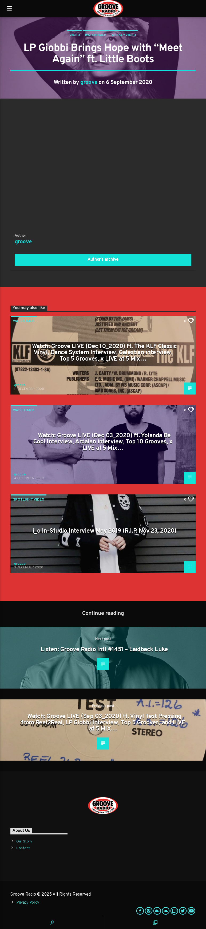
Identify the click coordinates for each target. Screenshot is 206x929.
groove (88, 82)
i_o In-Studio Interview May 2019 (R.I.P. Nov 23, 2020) (104, 531)
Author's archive (103, 259)
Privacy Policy (27, 902)
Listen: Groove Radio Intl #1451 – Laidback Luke (104, 650)
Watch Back (95, 35)
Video (74, 35)
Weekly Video (123, 35)
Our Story (24, 841)
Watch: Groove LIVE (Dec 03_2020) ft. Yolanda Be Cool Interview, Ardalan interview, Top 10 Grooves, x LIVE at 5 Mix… (103, 442)
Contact (23, 848)
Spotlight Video (28, 500)
